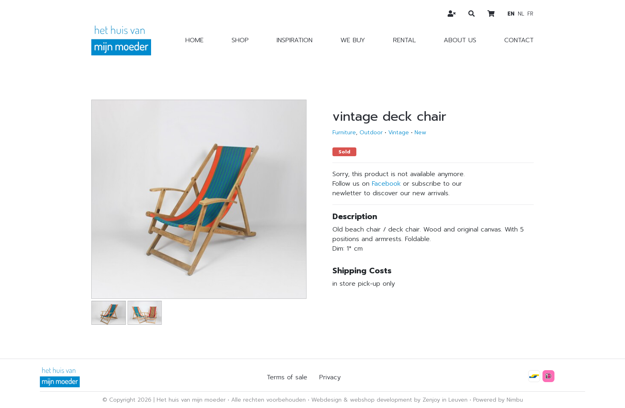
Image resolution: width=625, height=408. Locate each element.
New (420, 132)
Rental (404, 40)
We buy (352, 40)
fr (530, 14)
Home (194, 40)
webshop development (381, 400)
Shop (240, 40)
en (511, 14)
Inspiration (294, 40)
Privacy (330, 377)
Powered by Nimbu (498, 400)
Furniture (344, 132)
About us (460, 40)
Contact (519, 40)
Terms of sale (287, 377)
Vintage (398, 132)
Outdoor (371, 132)
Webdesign (326, 400)
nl (521, 14)
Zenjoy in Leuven (445, 400)
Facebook (386, 183)
